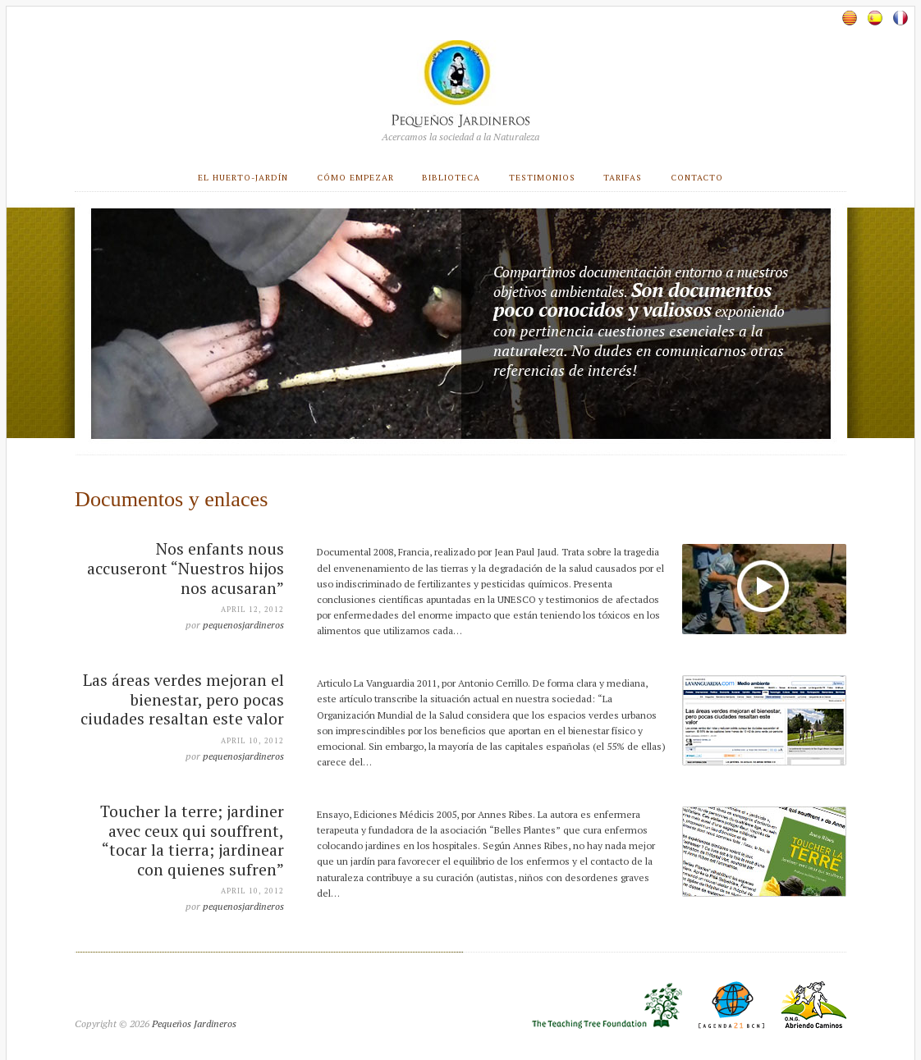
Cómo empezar (355, 177)
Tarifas (622, 177)
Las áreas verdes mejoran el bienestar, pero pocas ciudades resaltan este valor (182, 699)
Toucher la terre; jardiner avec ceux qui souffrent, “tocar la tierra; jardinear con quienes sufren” (192, 840)
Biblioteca (451, 177)
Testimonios (542, 177)
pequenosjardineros (243, 625)
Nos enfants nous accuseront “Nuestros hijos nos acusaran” (185, 568)
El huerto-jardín (243, 177)
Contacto (697, 177)
